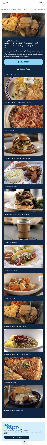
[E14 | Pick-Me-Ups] (23, 116)
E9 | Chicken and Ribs (10, 270)
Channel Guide (5, 9)
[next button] (22, 74)
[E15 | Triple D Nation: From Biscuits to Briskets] (23, 88)
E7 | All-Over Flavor (9, 298)
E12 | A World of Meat (10, 186)
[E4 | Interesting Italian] (23, 368)
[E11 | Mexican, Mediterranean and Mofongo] (23, 200)
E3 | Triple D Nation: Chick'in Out (13, 410)
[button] (4, 3)
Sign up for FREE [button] (17, 437)
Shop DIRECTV (23, 62)
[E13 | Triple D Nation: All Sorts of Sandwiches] (23, 144)
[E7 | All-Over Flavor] (23, 284)
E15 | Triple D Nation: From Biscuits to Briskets (17, 102)
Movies (26, 9)
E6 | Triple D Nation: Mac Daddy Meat (15, 326)
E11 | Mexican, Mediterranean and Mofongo (17, 214)
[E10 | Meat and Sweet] (23, 228)
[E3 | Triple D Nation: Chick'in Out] (23, 396)
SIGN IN (41, 3)
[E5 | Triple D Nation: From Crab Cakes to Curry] (23, 340)
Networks (40, 9)
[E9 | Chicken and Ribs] (23, 256)
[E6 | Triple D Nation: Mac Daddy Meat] (23, 312)
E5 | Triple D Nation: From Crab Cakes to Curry (17, 354)
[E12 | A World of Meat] (23, 172)
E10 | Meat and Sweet (10, 242)
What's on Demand (16, 9)
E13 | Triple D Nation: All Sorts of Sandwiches (17, 158)
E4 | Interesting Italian (10, 382)
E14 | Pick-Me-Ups (9, 130)
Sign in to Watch (23, 69)
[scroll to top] (24, 441)
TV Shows (33, 9)
